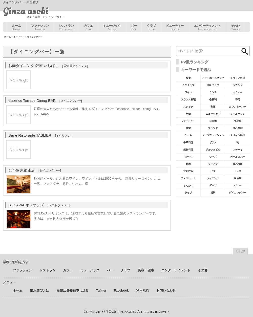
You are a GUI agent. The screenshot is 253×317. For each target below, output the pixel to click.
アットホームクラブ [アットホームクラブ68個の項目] (213, 78)
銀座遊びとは (39, 290)
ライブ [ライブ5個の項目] (188, 192)
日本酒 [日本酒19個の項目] (213, 121)
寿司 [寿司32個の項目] (237, 99)
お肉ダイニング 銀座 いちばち (48, 65)
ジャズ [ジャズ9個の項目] (213, 156)
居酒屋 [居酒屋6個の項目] (237, 178)
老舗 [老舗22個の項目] (188, 113)
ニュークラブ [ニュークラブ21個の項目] (213, 113)
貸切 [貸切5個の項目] (213, 192)
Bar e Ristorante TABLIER (39, 135)
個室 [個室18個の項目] (188, 128)
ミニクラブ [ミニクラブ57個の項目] (188, 85)
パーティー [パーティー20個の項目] (188, 121)
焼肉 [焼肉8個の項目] (188, 164)
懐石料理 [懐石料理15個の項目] (238, 128)
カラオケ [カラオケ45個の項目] (238, 92)
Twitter (101, 290)
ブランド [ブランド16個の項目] (213, 128)
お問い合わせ (166, 290)
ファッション (40, 27)
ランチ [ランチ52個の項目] (213, 92)
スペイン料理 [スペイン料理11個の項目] (237, 135)
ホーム (16, 27)
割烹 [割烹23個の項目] (213, 106)
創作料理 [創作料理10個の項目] (188, 149)
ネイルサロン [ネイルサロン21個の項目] (237, 113)
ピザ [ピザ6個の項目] (213, 171)
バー (134, 27)
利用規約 (142, 290)
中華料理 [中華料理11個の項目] (188, 142)
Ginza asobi (25, 11)
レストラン (66, 27)
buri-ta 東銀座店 (34, 170)
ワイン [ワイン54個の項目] (188, 92)
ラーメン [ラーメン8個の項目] (213, 164)
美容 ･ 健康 (146, 270)
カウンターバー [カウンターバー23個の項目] (237, 106)
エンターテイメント (207, 27)
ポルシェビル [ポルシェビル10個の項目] (213, 149)
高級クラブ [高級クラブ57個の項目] (213, 85)
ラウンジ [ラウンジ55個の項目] (238, 85)
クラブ (151, 27)
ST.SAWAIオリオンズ (39, 205)
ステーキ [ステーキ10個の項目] (238, 149)
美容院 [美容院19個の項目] (237, 121)
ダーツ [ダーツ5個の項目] (213, 185)
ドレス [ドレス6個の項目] (237, 171)
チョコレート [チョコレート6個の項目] (188, 178)
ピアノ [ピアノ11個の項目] (213, 142)
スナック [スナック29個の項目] (188, 106)
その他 (235, 27)
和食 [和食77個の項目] (188, 78)
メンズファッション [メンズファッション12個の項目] (213, 135)
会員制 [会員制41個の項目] (213, 99)
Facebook (121, 290)
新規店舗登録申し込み (73, 290)
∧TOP (240, 251)
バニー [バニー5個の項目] (237, 185)
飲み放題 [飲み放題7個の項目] (238, 164)
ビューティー (175, 27)
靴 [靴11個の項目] (237, 142)
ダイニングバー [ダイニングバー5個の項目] (237, 192)
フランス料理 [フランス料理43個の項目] (188, 99)
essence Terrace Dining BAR (45, 100)
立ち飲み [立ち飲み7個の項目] (188, 171)
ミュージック (112, 27)
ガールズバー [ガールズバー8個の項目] (237, 156)
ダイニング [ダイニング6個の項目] (213, 178)
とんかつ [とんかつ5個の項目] (188, 185)
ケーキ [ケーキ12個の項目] (188, 135)
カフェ (88, 27)
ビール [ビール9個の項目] (188, 156)
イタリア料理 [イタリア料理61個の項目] (237, 78)
